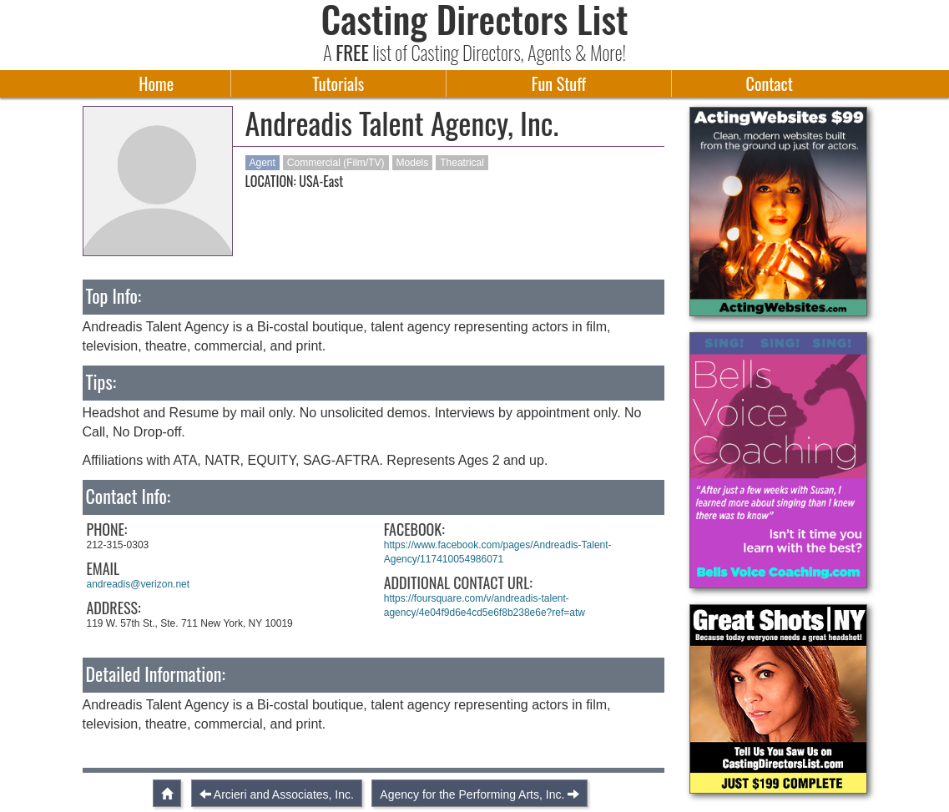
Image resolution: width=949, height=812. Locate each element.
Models (412, 163)
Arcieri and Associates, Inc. (284, 794)
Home (156, 83)
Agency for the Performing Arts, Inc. (472, 794)
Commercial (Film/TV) (336, 163)
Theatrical (462, 163)
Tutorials (338, 83)
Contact (769, 83)
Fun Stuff (559, 83)
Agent (262, 163)
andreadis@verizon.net (138, 584)
